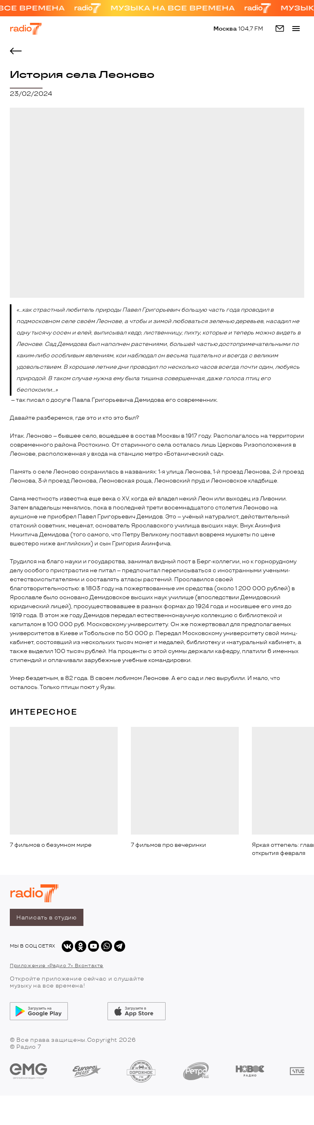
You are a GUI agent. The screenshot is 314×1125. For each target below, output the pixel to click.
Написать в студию (46, 917)
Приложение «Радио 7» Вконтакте (56, 966)
